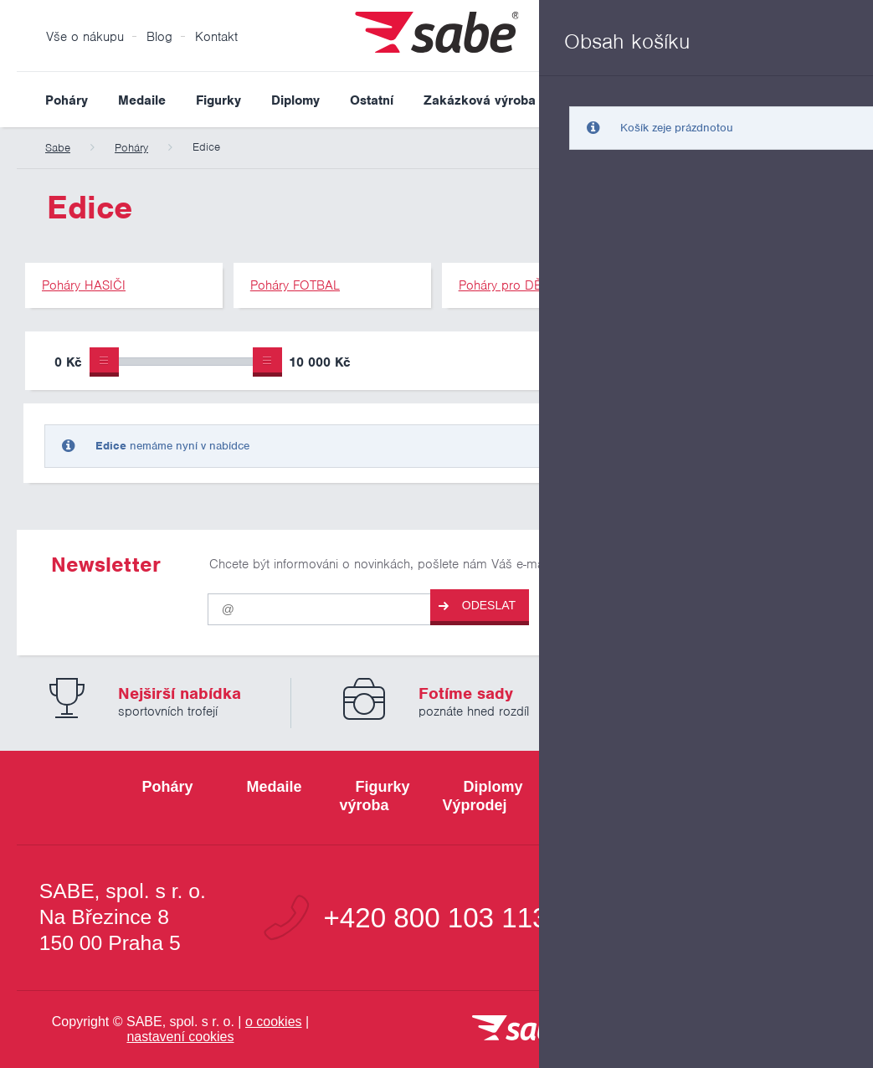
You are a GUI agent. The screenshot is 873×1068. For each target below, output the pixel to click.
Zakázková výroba (480, 100)
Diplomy (295, 100)
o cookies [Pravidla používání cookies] (273, 1021)
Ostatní (371, 100)
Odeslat (477, 605)
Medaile (142, 100)
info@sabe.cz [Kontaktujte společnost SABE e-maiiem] (749, 918)
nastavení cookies (180, 1036)
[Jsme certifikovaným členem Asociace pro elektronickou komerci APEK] (778, 1029)
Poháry (66, 100)
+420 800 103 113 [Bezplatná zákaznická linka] (435, 918)
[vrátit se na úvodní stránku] (521, 1029)
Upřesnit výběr (770, 360)
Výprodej (592, 100)
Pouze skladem (617, 364)
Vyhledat (843, 100)
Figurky (218, 100)
